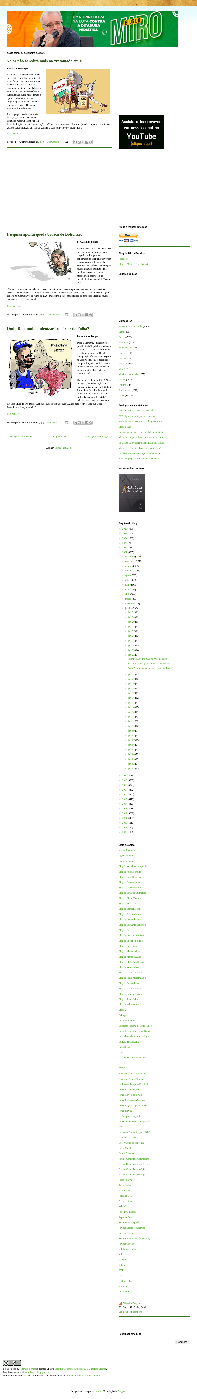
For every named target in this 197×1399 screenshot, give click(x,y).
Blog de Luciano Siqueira (131, 940)
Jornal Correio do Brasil (130, 1094)
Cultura (122, 337)
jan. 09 (131, 730)
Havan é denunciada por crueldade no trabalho (141, 432)
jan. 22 (131, 654)
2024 (125, 538)
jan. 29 (131, 621)
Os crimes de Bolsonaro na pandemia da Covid (141, 442)
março (128, 598)
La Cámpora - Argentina (130, 1116)
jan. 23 (131, 650)
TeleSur (122, 1259)
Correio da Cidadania (129, 1041)
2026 (125, 528)
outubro (129, 566)
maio (128, 589)
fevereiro (129, 603)
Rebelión (123, 1206)
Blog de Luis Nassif (128, 946)
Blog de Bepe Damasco (130, 877)
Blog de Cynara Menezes (131, 887)
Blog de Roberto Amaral (130, 994)
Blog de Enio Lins (127, 903)
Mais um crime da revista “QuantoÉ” (136, 410)
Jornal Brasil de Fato (129, 1089)
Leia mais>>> (14, 133)
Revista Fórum (126, 1233)
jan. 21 (131, 674)
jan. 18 (131, 688)
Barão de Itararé (126, 861)
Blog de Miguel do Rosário (132, 962)
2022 (125, 547)
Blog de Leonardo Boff (130, 919)
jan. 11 (131, 721)
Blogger (121, 1391)
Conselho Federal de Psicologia (134, 1036)
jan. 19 (131, 683)
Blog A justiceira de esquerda (133, 866)
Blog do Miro (9, 1368)
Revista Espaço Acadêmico (132, 1227)
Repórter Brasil (126, 1217)
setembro (130, 570)
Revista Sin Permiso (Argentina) (134, 1238)
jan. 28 (131, 626)
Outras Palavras (126, 1153)
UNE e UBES (125, 1281)
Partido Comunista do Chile (132, 1169)
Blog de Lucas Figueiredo (131, 935)
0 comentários (54, 141)
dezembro (130, 556)
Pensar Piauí (125, 1190)
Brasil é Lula (125, 426)
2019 (125, 780)
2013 (125, 808)
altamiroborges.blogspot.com (36, 1372)
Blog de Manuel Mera (129, 951)
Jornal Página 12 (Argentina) (133, 1105)
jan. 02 (131, 763)
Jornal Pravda (125, 1110)
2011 (125, 818)
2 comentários (53, 422)
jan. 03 (131, 759)
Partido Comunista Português (133, 1174)
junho (128, 584)
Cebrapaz (123, 1015)
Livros (122, 358)
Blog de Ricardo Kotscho (131, 988)
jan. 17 (131, 693)
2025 (125, 533)
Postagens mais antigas (97, 436)
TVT (121, 1270)
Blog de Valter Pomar (129, 1004)
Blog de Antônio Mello (130, 871)
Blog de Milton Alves (129, 967)
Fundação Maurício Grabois (132, 1073)
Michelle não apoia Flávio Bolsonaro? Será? (140, 448)
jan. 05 (131, 749)
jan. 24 (131, 645)
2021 (125, 552)
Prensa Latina (125, 1201)
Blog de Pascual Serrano (130, 972)
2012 (125, 813)
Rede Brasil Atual (127, 1211)
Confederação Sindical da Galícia (135, 1031)
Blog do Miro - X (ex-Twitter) (133, 264)
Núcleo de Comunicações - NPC (134, 1132)
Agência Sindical (127, 855)
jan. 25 (131, 640)
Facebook (123, 258)
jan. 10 (131, 726)
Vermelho (123, 1286)
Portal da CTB (125, 1195)
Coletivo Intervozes (128, 1020)
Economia (123, 342)
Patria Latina (125, 1185)
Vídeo (121, 395)
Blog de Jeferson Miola (130, 914)
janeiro (128, 608)
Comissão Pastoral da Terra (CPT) (135, 1025)
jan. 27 (131, 631)
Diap (121, 1052)
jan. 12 (131, 716)
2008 (125, 832)
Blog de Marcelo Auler (130, 956)
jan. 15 (131, 702)
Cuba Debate (125, 1047)
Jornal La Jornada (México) (132, 1100)
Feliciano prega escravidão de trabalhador (139, 458)
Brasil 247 (124, 1009)
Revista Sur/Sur (126, 1243)
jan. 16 (131, 697)
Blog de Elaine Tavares (130, 898)
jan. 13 (131, 712)
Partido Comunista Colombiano (134, 1158)
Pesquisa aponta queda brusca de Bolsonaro (44, 234)
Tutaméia (123, 1265)
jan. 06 (131, 744)
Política (122, 384)
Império (122, 353)
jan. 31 (131, 612)
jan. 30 (131, 617)
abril (127, 594)
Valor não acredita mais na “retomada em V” (45, 61)
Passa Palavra (125, 1179)
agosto (128, 575)
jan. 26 (131, 635)
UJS (121, 1275)
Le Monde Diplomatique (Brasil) (134, 1121)
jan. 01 (131, 768)
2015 (125, 799)
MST (121, 1126)
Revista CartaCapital (129, 1222)
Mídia (121, 363)
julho (128, 580)
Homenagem (125, 347)
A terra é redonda (127, 850)
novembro (130, 561)
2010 (125, 822)
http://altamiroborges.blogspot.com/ (83, 1375)
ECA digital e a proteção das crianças (137, 416)
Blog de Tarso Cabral (129, 999)
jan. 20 (131, 679)
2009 (125, 827)
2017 (125, 789)
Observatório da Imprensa (131, 1142)
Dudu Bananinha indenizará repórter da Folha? (48, 328)
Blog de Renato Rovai (129, 983)
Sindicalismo (125, 390)
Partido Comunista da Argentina (134, 1164)
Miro (121, 369)
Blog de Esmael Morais (130, 908)
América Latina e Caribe (130, 326)
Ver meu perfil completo (130, 1311)
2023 (125, 543)
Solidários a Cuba (127, 1249)
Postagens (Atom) (63, 447)
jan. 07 (131, 740)
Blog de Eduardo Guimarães (132, 892)
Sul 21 (122, 1254)
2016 (125, 794)
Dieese (122, 1063)
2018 (125, 785)
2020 (125, 775)
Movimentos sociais (128, 374)
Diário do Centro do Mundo (132, 1057)
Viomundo (124, 1291)
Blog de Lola (125, 930)
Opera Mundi (125, 1148)
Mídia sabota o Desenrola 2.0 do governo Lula (141, 421)
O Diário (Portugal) (128, 1137)
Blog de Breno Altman (129, 882)
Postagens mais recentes (21, 436)
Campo (122, 331)
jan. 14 (131, 707)
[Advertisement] (59, 187)
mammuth (97, 1391)
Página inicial (60, 436)
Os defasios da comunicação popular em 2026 (141, 453)
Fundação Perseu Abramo (131, 1079)
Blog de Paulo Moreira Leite (132, 977)
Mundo (122, 379)
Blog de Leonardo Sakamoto (132, 924)
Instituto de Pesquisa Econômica (134, 1084)
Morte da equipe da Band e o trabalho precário (141, 437)
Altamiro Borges (131, 1303)
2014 (125, 803)
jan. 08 (131, 735)
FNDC (122, 1068)
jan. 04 (131, 754)
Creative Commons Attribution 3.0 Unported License (80, 1368)
